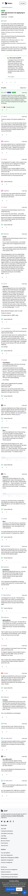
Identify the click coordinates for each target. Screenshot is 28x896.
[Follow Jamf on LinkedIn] (4, 821)
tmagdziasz (6, 141)
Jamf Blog (3, 836)
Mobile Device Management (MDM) (9, 857)
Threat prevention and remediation (9, 874)
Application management (7, 860)
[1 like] (6, 181)
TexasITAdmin (6, 328)
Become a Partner (5, 840)
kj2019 (5, 21)
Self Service (4, 867)
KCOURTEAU (6, 546)
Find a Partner (4, 843)
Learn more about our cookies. (17, 886)
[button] (3, 3)
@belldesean (4, 500)
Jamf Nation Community (7, 833)
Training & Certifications (7, 831)
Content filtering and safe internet (9, 876)
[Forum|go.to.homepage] (8, 3)
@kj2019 (17, 414)
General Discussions (7, 7)
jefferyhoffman (7, 595)
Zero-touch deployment (7, 855)
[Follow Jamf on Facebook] (13, 821)
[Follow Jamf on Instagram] (10, 821)
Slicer (4, 405)
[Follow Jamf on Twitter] (1, 821)
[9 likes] (8, 107)
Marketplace (4, 838)
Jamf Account (4, 845)
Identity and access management (9, 869)
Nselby (5, 723)
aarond (5, 116)
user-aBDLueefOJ (7, 738)
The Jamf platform (5, 852)
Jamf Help (3, 828)
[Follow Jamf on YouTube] (7, 821)
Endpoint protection (6, 872)
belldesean (6, 234)
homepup (5, 673)
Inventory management (6, 862)
